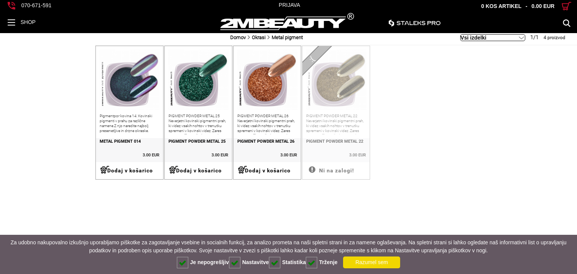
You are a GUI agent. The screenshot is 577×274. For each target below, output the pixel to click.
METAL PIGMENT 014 (25, 155)
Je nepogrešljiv (203, 262)
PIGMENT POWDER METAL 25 (115, 155)
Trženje (321, 262)
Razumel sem (371, 262)
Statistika (287, 262)
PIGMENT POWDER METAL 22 (280, 155)
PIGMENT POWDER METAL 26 (197, 155)
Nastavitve (249, 262)
